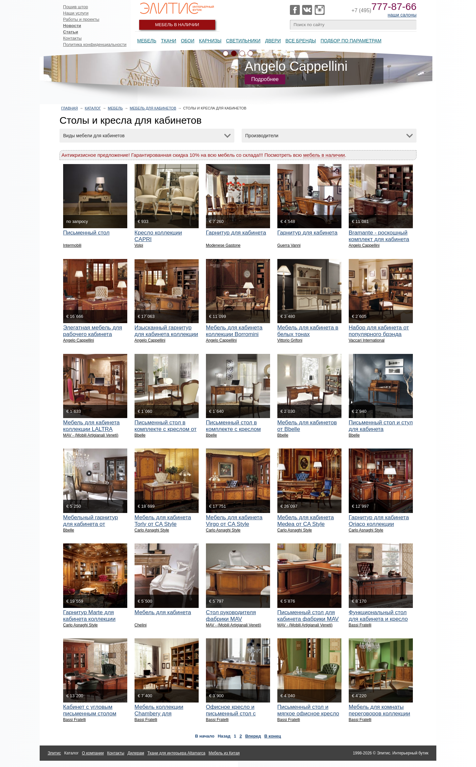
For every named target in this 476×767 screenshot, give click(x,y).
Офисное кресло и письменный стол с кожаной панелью (231, 713)
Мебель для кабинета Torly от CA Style (163, 520)
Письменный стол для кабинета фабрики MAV (308, 615)
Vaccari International (367, 340)
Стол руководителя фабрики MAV (231, 615)
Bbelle (140, 435)
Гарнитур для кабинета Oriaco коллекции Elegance (379, 524)
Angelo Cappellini (364, 245)
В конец (272, 736)
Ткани (168, 40)
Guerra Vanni (288, 245)
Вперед (253, 736)
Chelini (141, 625)
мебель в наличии (324, 155)
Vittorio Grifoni (289, 340)
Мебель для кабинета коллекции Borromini (234, 330)
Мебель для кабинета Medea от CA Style (305, 520)
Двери (273, 40)
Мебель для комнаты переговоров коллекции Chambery (379, 713)
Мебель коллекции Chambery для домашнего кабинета (162, 713)
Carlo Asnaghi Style (152, 530)
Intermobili (72, 245)
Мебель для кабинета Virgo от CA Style (234, 520)
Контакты (72, 38)
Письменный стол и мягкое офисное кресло (308, 710)
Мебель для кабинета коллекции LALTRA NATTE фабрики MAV (91, 429)
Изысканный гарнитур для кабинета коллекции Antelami (166, 334)
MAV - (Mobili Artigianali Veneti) (90, 435)
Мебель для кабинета (163, 612)
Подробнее (265, 79)
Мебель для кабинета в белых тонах (307, 330)
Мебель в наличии (177, 24)
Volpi (139, 245)
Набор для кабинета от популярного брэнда (379, 330)
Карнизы (210, 40)
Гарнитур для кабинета (236, 233)
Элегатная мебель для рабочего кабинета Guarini (92, 334)
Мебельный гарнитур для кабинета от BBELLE (90, 524)
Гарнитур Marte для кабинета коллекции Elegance (89, 619)
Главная (69, 108)
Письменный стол (86, 233)
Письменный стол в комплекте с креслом (233, 425)
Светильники (243, 40)
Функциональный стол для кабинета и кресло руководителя (378, 619)
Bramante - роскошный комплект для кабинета (379, 236)
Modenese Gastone (223, 245)
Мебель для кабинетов (153, 108)
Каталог (93, 108)
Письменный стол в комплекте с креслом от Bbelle (166, 429)
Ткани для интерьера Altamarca (176, 753)
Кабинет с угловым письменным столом (89, 710)
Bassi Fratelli (360, 625)
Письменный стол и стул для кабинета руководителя (381, 429)
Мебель (146, 40)
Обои (187, 40)
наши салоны (402, 15)
